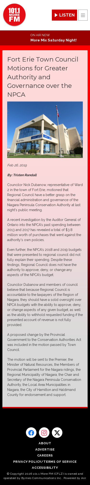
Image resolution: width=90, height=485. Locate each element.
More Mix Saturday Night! (53, 40)
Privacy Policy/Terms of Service (45, 461)
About (45, 443)
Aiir (83, 478)
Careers (45, 455)
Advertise (45, 449)
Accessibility (45, 467)
